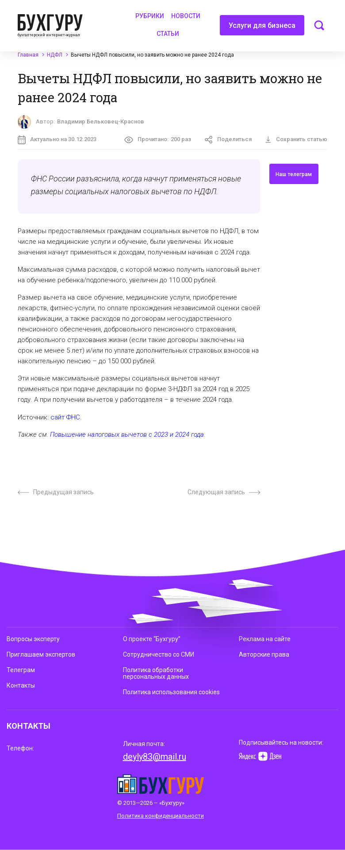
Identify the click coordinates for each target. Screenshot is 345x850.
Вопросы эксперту (33, 638)
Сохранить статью (296, 139)
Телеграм (21, 669)
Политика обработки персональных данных (156, 673)
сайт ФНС (65, 417)
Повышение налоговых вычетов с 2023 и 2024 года (127, 434)
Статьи (168, 33)
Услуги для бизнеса (262, 28)
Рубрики (149, 15)
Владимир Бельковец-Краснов (100, 121)
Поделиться (228, 140)
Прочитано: (157, 139)
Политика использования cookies (171, 692)
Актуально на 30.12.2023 (57, 139)
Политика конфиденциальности (160, 815)
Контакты (21, 685)
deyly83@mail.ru (154, 756)
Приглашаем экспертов (41, 654)
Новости (185, 15)
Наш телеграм (294, 174)
